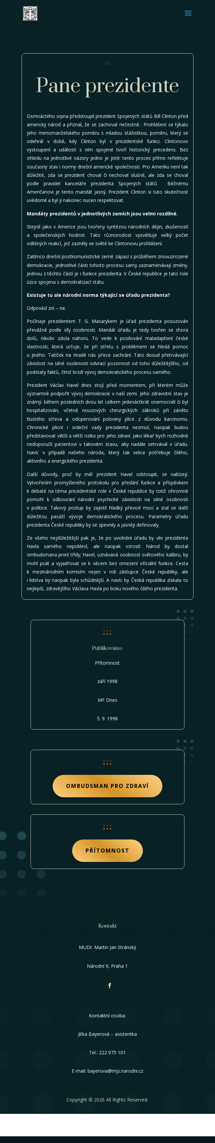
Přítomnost (107, 850)
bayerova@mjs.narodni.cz (115, 1071)
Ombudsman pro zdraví (107, 786)
